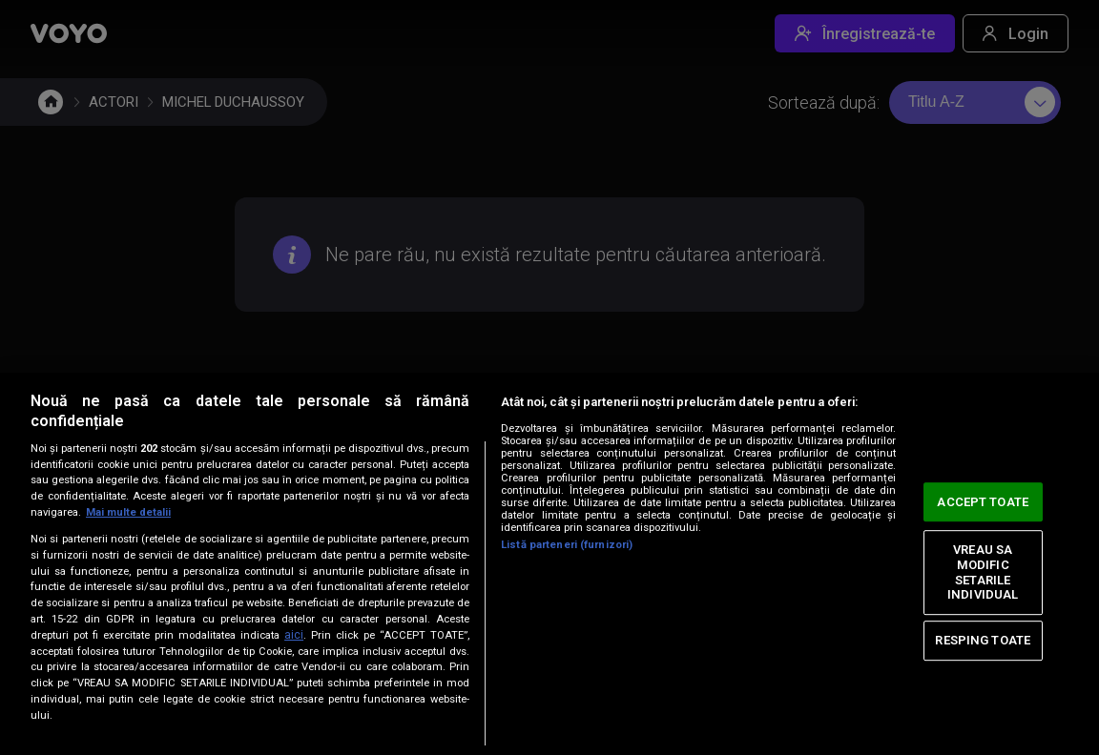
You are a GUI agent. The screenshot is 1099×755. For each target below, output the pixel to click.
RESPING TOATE (982, 640)
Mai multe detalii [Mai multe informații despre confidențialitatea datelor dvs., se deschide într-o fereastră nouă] (128, 512)
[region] (549, 564)
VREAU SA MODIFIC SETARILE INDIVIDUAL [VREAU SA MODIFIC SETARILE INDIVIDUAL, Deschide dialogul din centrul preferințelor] (982, 572)
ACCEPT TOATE (982, 502)
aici (293, 635)
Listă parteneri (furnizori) (566, 545)
